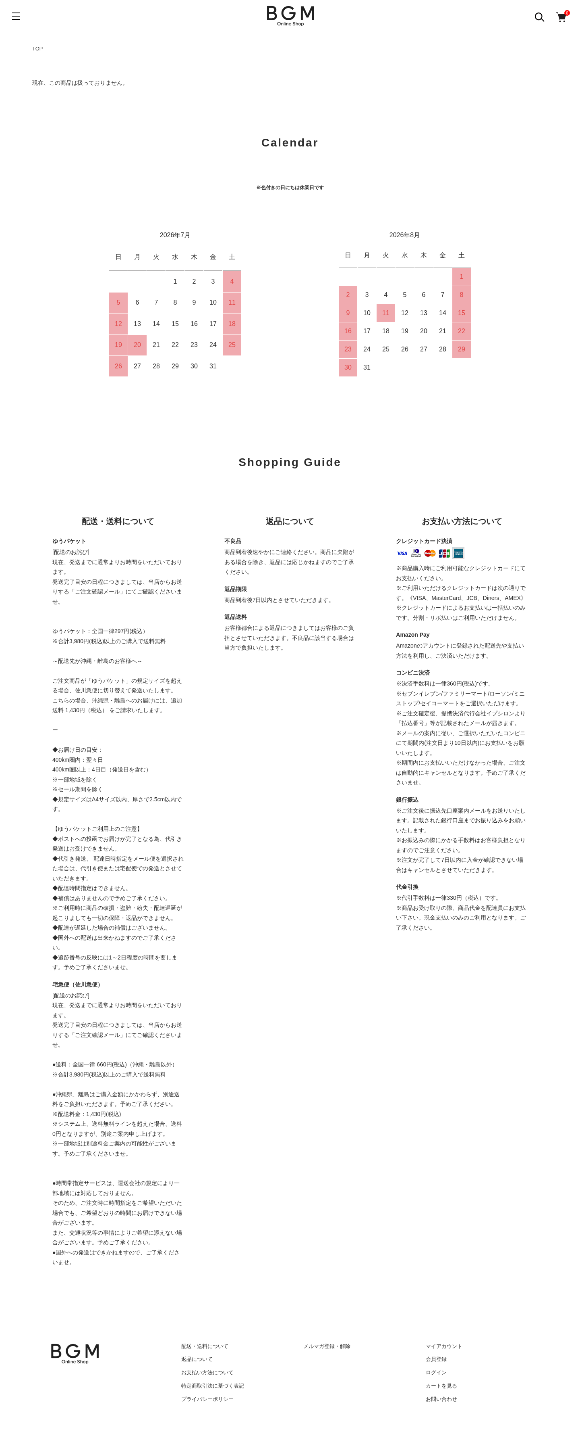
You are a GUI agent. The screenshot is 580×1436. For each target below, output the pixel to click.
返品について (197, 1359)
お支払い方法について (207, 1372)
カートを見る (441, 1386)
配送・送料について (204, 1346)
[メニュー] (16, 16)
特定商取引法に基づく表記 (212, 1386)
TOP (37, 49)
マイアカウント (444, 1346)
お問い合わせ (441, 1399)
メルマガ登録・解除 (326, 1346)
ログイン (436, 1372)
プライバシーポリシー (207, 1399)
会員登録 (436, 1359)
